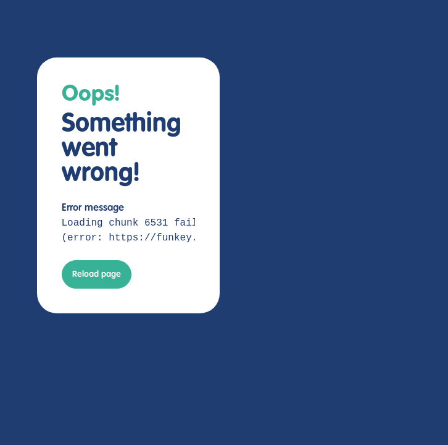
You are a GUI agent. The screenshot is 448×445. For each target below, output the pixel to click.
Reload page (96, 274)
